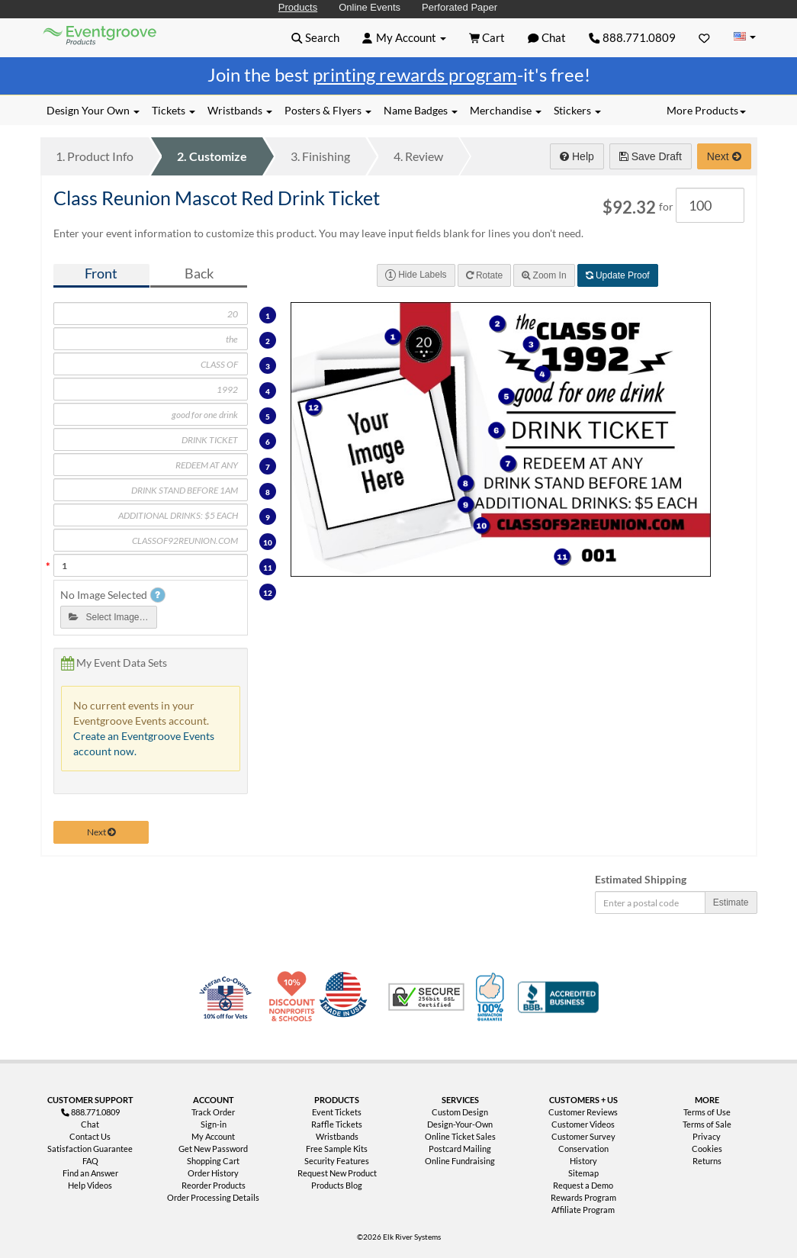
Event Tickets (337, 1112)
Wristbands (337, 1136)
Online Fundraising (460, 1161)
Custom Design (460, 1112)
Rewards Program (583, 1197)
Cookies (707, 1148)
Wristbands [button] (239, 110)
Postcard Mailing (460, 1148)
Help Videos (90, 1185)
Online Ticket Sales (460, 1136)
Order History (213, 1173)
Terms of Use (707, 1112)
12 (267, 592)
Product (94, 156)
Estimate (731, 902)
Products (297, 7)
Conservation (583, 1148)
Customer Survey (583, 1136)
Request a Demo (583, 1185)
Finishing (320, 156)
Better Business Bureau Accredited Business (558, 997)
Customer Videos (583, 1124)
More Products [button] (706, 110)
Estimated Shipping (640, 879)
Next (724, 156)
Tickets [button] (173, 110)
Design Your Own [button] (93, 110)
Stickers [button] (577, 110)
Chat (90, 1124)
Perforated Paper (459, 7)
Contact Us (90, 1136)
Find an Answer (90, 1173)
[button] (315, 37)
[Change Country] (745, 37)
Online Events (369, 7)
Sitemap (583, 1173)
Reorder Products (214, 1185)
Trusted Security (426, 997)
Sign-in (214, 1124)
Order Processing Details (213, 1197)
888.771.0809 (632, 37)
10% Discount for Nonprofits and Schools (295, 997)
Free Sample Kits (337, 1148)
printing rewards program (415, 74)
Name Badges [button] (421, 110)
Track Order (213, 1112)
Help (577, 156)
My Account (213, 1136)
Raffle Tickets (336, 1124)
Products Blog (336, 1185)
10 (267, 542)
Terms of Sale (707, 1124)
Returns (707, 1161)
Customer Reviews (583, 1112)
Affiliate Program (583, 1210)
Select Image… (109, 617)
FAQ (90, 1161)
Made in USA (346, 997)
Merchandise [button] (506, 110)
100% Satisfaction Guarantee (492, 997)
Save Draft (650, 156)
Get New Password (213, 1148)
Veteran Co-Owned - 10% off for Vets (228, 1006)
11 (267, 567)
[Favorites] (704, 37)
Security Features (336, 1161)
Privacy (707, 1136)
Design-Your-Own (460, 1124)
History (583, 1161)
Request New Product (337, 1173)
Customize (212, 156)
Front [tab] (101, 273)
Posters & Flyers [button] (327, 110)
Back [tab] (199, 273)
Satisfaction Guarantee (90, 1148)
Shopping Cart (213, 1161)
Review (418, 156)
